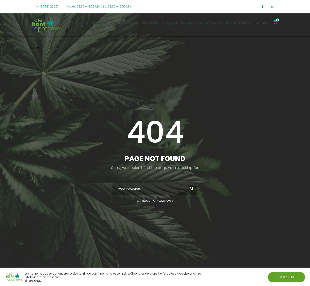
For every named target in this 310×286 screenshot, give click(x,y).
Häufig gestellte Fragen (201, 22)
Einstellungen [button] (34, 281)
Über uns (99, 22)
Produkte (151, 22)
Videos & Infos (237, 22)
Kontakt (260, 22)
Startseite (79, 22)
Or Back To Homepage (155, 201)
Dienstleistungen (125, 22)
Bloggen (170, 22)
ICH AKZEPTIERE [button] (286, 277)
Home (33, 47)
